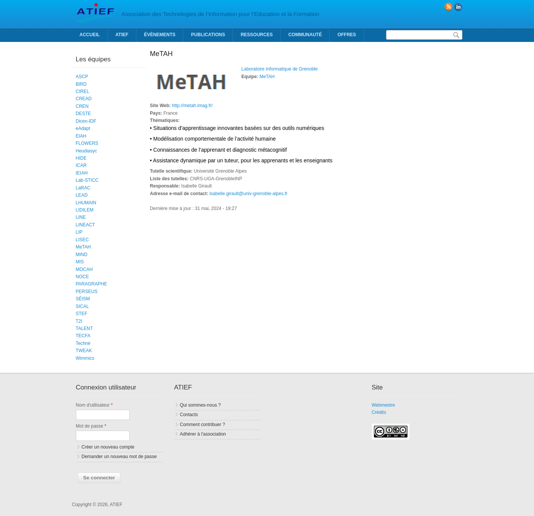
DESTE (83, 113)
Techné (83, 343)
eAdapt (83, 128)
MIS (80, 261)
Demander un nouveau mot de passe (119, 456)
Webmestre (383, 405)
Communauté (305, 34)
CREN (82, 106)
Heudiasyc (86, 151)
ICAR (81, 165)
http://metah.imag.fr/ (192, 105)
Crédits (379, 412)
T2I (79, 321)
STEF (82, 313)
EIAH (81, 136)
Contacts (189, 414)
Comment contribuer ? (202, 424)
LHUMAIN (86, 202)
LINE (81, 217)
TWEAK (84, 350)
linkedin (458, 7)
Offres (346, 34)
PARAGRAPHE (91, 284)
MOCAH (84, 269)
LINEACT (85, 225)
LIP (79, 232)
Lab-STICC (87, 180)
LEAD (82, 195)
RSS (448, 7)
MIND (82, 254)
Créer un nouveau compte (108, 447)
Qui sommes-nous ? (200, 405)
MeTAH (267, 76)
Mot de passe (91, 426)
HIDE (81, 158)
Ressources (257, 34)
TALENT (84, 328)
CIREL (82, 91)
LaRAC (83, 188)
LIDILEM (85, 210)
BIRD (81, 84)
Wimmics (85, 358)
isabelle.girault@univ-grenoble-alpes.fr (248, 193)
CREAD (84, 98)
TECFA (83, 335)
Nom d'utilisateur (94, 405)
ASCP (82, 76)
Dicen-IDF (86, 121)
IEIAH (82, 173)
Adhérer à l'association (203, 434)
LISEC (82, 239)
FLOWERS (87, 143)
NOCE (82, 276)
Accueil (90, 34)
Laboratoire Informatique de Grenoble (279, 69)
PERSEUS (87, 291)
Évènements (160, 34)
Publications (208, 34)
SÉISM (83, 298)
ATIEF (121, 34)
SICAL (82, 306)
